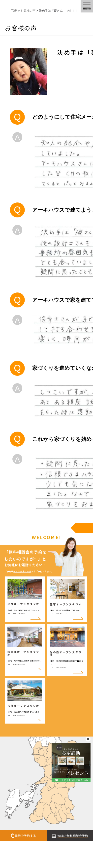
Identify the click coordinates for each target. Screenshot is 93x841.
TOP (14, 10)
